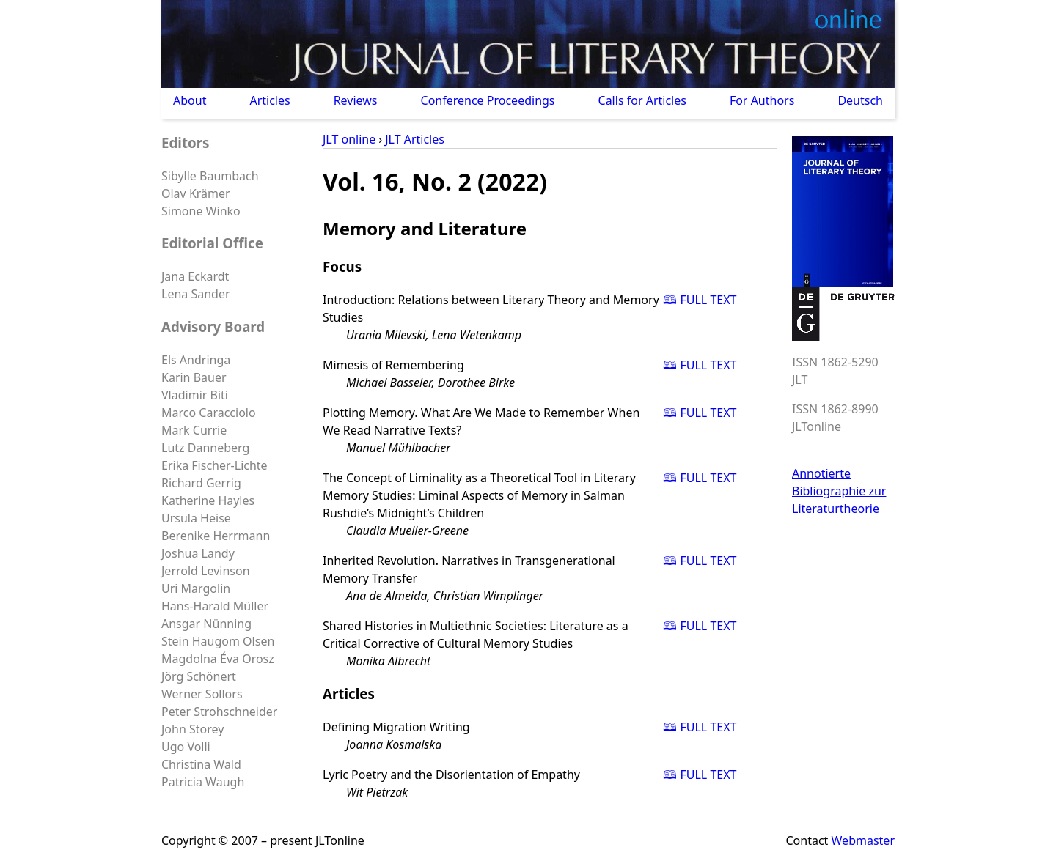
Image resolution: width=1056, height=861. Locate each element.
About (189, 100)
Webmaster (863, 840)
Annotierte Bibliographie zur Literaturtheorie (839, 491)
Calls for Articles (642, 100)
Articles (269, 100)
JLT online (349, 139)
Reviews (356, 100)
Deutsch (860, 100)
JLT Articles (414, 139)
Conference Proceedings (488, 100)
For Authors (762, 100)
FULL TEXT (708, 300)
